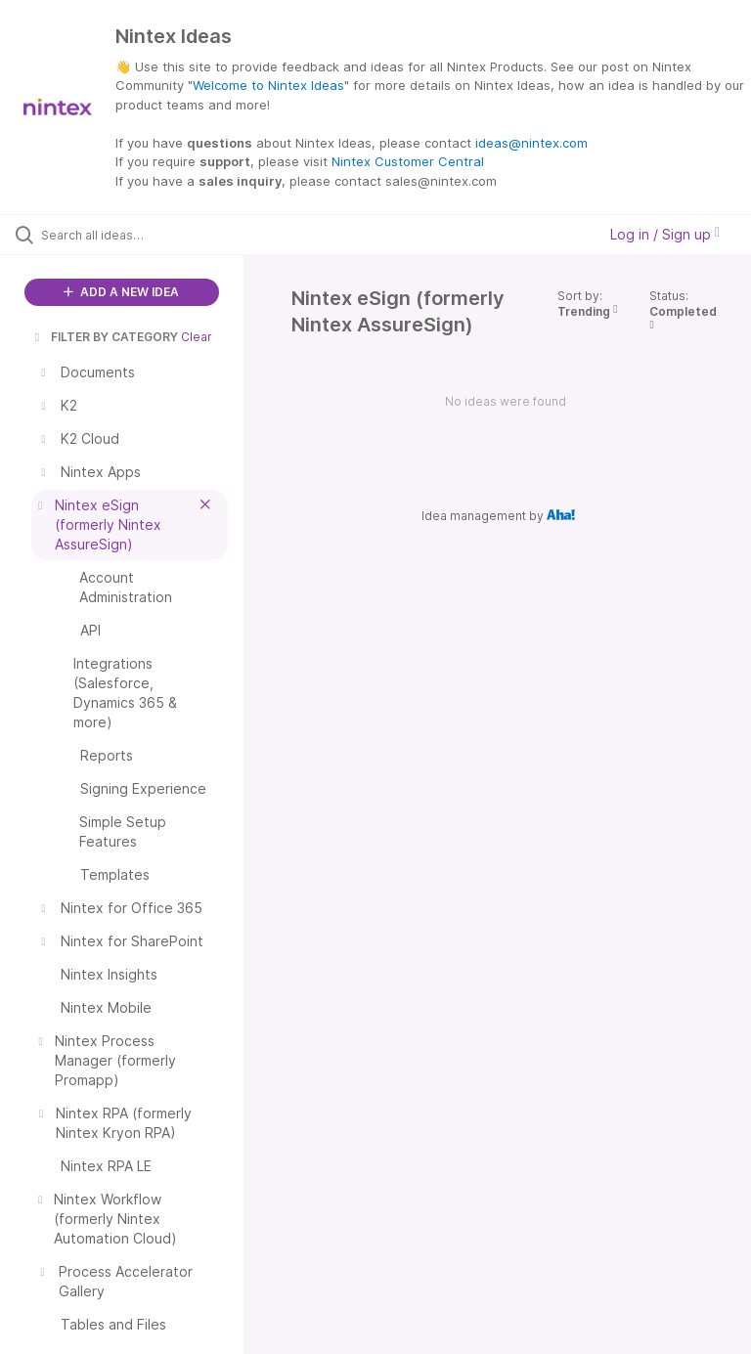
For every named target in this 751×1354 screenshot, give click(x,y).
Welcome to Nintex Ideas (268, 85)
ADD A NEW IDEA (121, 291)
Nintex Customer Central (407, 161)
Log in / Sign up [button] (665, 234)
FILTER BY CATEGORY (104, 336)
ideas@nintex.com (531, 143)
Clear (196, 336)
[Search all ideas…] (132, 234)
